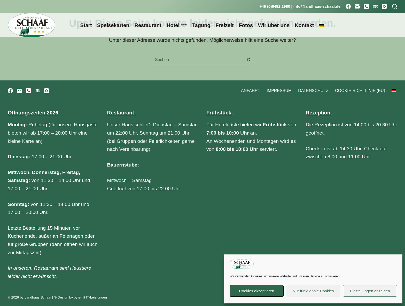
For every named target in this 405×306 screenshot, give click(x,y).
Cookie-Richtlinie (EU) (360, 90)
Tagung (201, 25)
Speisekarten (113, 25)
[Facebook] (348, 6)
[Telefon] (366, 6)
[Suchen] (394, 6)
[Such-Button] (249, 60)
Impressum (279, 90)
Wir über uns (274, 25)
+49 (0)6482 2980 (274, 6)
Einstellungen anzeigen (370, 291)
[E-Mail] (357, 6)
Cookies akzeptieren (256, 291)
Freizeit (225, 25)
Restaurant (147, 25)
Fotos (246, 25)
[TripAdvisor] (375, 6)
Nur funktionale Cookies (313, 291)
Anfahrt (250, 90)
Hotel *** (177, 25)
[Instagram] (384, 6)
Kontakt (304, 25)
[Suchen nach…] (197, 60)
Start (86, 25)
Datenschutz (313, 90)
